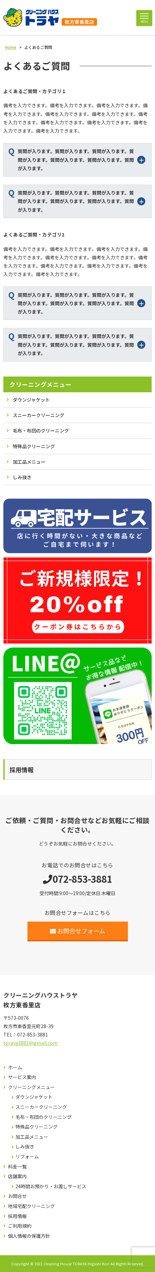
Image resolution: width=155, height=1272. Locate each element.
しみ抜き (22, 477)
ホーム (15, 1067)
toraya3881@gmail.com (30, 1043)
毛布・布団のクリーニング (41, 430)
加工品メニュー (29, 461)
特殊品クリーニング (34, 446)
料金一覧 (17, 1166)
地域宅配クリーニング (31, 1206)
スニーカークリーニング (38, 415)
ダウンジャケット (31, 399)
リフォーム (27, 1156)
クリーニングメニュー (40, 384)
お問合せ (17, 1196)
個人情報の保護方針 (29, 1236)
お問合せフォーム (77, 930)
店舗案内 (17, 1176)
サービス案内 (22, 1077)
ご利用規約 (19, 1226)
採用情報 (17, 1216)
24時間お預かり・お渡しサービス (50, 1186)
